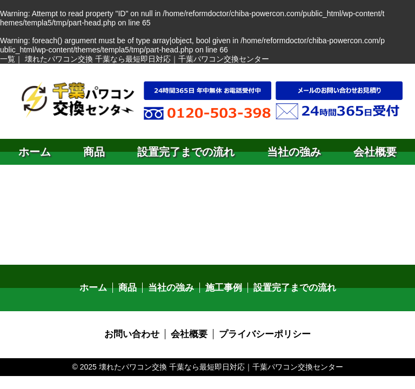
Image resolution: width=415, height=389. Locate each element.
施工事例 (223, 287)
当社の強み (294, 152)
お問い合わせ (136, 333)
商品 (94, 152)
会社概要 (375, 152)
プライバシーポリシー (262, 333)
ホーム (34, 152)
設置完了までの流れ (186, 152)
